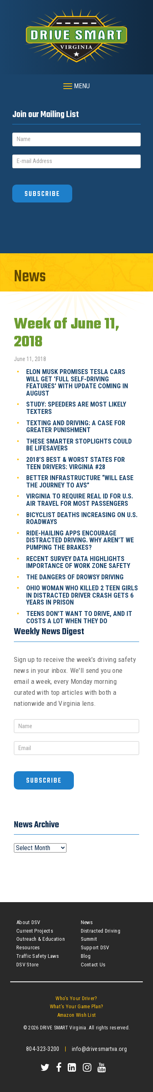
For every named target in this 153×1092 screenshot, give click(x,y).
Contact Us (93, 964)
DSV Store (27, 964)
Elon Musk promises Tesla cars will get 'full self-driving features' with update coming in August (77, 382)
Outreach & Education (40, 939)
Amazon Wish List (76, 1015)
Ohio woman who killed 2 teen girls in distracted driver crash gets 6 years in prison (82, 595)
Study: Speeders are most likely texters (76, 407)
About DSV (28, 922)
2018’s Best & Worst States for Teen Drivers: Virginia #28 (75, 463)
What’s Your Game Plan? (77, 1006)
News (87, 922)
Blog (86, 956)
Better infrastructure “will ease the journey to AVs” (79, 481)
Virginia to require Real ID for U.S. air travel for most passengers (79, 499)
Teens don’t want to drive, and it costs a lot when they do (79, 617)
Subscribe (42, 194)
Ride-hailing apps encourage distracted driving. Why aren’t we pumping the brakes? (80, 540)
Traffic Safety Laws (37, 956)
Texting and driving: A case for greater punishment (75, 426)
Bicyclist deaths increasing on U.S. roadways (81, 518)
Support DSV (95, 947)
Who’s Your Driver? (76, 998)
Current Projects (34, 931)
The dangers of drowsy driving (75, 577)
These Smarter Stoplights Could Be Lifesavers (79, 444)
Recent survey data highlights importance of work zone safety (78, 562)
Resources (28, 947)
